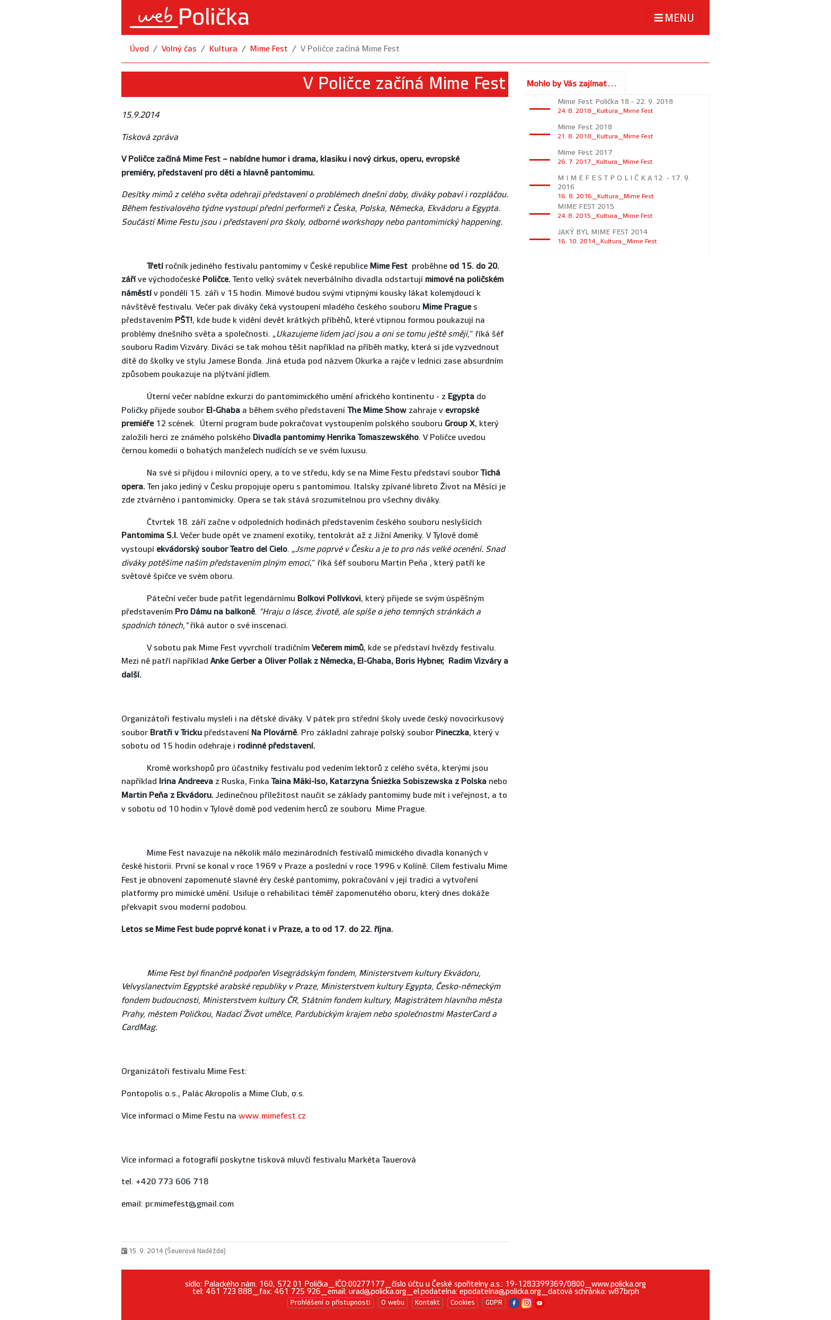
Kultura (223, 49)
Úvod (139, 49)
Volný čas (179, 49)
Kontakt (427, 1302)
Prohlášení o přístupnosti (330, 1302)
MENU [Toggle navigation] (673, 18)
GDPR (493, 1302)
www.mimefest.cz (272, 1116)
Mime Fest (269, 49)
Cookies (462, 1302)
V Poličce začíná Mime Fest (350, 49)
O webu (392, 1302)
